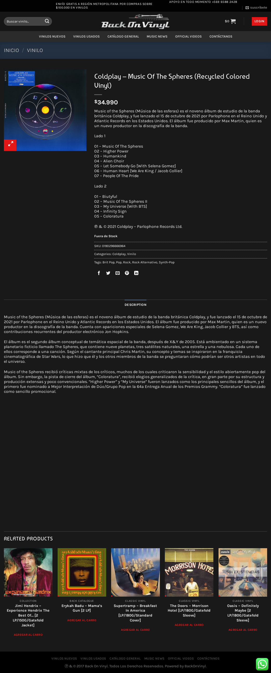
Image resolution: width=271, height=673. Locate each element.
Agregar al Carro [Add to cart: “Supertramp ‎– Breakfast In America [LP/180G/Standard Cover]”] (135, 630)
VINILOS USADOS (86, 36)
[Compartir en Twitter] (108, 274)
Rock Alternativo (144, 262)
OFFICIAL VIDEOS (188, 36)
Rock (127, 262)
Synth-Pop (166, 262)
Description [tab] (135, 305)
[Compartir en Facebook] (99, 274)
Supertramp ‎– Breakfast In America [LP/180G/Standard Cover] (135, 613)
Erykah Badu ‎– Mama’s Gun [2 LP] (82, 608)
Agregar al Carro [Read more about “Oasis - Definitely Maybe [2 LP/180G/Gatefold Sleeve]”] (243, 630)
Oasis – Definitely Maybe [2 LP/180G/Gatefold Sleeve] (243, 613)
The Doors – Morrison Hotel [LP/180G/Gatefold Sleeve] (189, 611)
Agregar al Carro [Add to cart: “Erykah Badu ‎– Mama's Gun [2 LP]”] (81, 620)
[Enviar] (47, 21)
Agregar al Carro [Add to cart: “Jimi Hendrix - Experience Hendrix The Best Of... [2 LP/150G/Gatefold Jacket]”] (28, 634)
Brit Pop (108, 262)
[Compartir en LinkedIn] (136, 274)
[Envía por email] (117, 274)
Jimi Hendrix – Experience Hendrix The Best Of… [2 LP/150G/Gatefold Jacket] (28, 615)
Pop (118, 262)
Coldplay (119, 254)
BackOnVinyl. (196, 666)
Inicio (11, 50)
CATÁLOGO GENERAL (123, 36)
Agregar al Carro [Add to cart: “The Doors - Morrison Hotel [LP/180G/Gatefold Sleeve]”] (189, 625)
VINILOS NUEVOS (52, 36)
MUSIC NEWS (157, 36)
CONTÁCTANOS (220, 36)
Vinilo (35, 50)
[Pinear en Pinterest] (127, 274)
